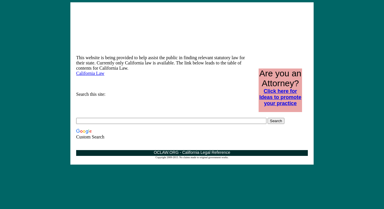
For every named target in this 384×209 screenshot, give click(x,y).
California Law (90, 73)
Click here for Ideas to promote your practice (280, 97)
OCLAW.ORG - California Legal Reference (192, 152)
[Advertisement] (192, 26)
